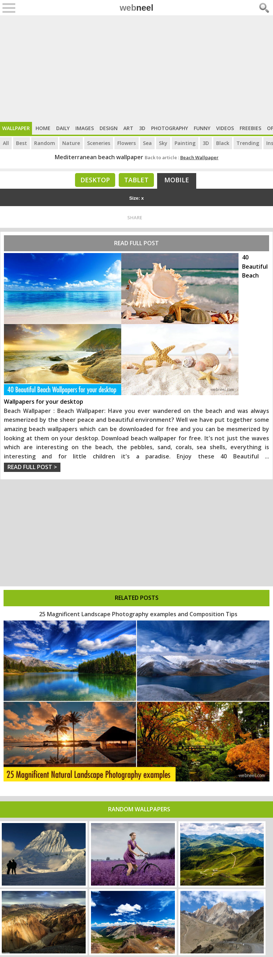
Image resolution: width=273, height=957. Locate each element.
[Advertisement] (136, 68)
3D (142, 128)
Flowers (126, 143)
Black (222, 143)
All (6, 143)
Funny (202, 128)
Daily (63, 128)
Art (128, 128)
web (137, 7)
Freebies (250, 128)
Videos (225, 128)
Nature (71, 143)
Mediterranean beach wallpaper (99, 157)
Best (21, 143)
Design (109, 128)
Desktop (95, 180)
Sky (163, 143)
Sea (147, 143)
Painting (185, 143)
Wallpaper (16, 128)
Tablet (136, 180)
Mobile (176, 180)
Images (84, 128)
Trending (247, 143)
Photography (169, 128)
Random (44, 143)
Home (43, 128)
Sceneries (98, 143)
